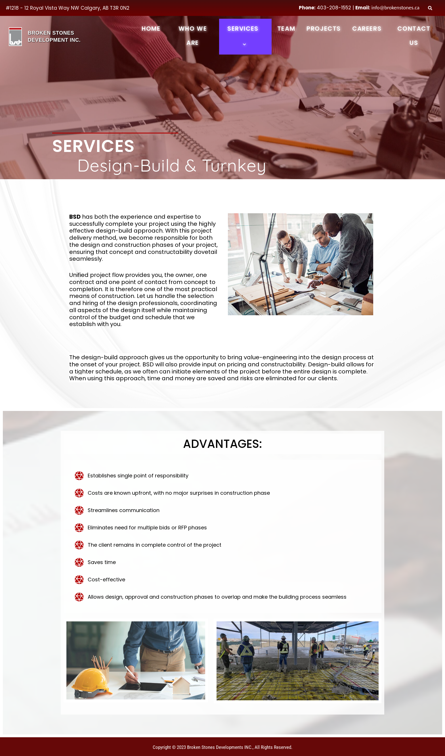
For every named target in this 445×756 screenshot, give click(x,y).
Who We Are (193, 35)
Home (151, 28)
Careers (366, 28)
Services (245, 35)
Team (286, 28)
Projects (324, 28)
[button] (261, 29)
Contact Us (413, 35)
